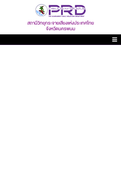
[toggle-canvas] (114, 40)
